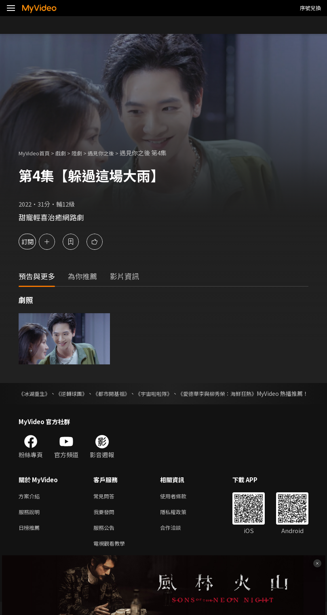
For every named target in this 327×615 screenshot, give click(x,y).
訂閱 (35, 241)
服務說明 (31, 522)
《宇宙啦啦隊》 (163, 393)
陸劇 (85, 153)
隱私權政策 (180, 522)
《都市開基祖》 (117, 393)
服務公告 (105, 539)
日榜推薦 (31, 539)
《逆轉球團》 (75, 393)
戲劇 (67, 153)
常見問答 (105, 505)
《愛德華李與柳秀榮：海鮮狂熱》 (231, 393)
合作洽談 (177, 539)
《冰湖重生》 (36, 393)
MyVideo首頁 (37, 153)
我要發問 (105, 522)
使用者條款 (180, 505)
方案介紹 (31, 505)
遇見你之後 (112, 153)
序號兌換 (310, 8)
